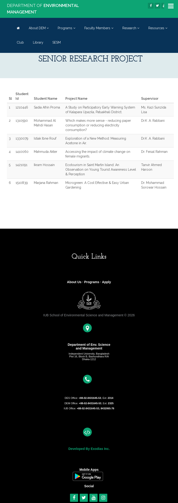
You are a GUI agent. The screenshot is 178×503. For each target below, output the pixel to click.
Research (130, 28)
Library (38, 42)
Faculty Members (98, 28)
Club (20, 42)
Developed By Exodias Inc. (89, 449)
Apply (106, 282)
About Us (74, 282)
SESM (56, 42)
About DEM (39, 28)
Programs (66, 28)
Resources (157, 28)
